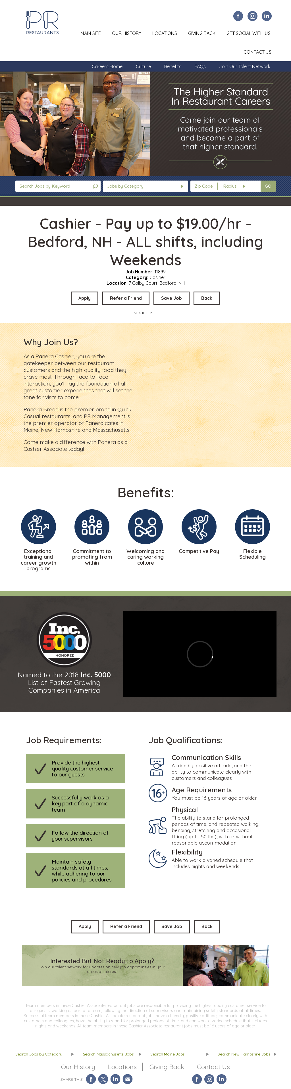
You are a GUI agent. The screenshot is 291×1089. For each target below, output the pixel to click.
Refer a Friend (126, 298)
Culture (143, 66)
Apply (84, 298)
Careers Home (107, 66)
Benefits (172, 66)
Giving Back (201, 33)
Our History (126, 33)
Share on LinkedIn (115, 1079)
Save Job (171, 298)
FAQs (200, 66)
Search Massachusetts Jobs (108, 1054)
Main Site (90, 33)
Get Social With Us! (248, 33)
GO (268, 186)
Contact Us (257, 52)
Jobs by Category (125, 186)
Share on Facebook (91, 1079)
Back (206, 298)
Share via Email (128, 1079)
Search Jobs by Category (38, 1054)
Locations (164, 33)
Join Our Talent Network (244, 66)
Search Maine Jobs (167, 1054)
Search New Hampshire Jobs (244, 1054)
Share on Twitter (103, 1079)
